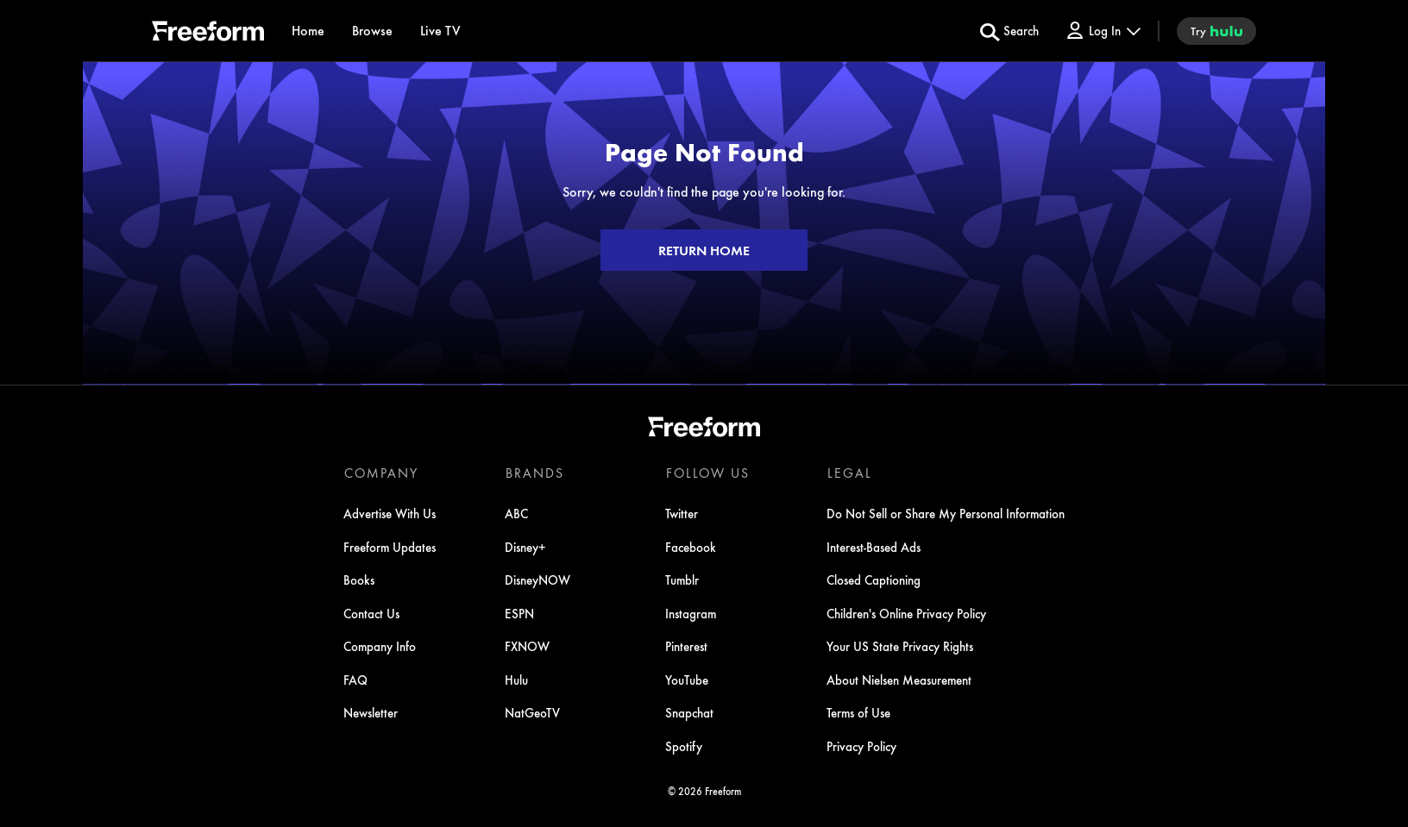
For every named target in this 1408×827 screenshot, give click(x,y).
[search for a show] (1009, 31)
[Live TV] (440, 30)
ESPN (519, 614)
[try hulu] (1216, 31)
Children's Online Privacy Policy (905, 614)
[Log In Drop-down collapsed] (1103, 30)
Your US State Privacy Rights (899, 646)
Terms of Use (857, 713)
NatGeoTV (532, 713)
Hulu (516, 680)
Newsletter (371, 713)
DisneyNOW (537, 580)
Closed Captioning (873, 580)
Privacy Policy (861, 746)
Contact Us (372, 614)
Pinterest (686, 646)
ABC (516, 514)
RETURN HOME (704, 250)
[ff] (208, 33)
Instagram (690, 614)
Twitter (681, 514)
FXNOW (527, 646)
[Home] (308, 30)
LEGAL (848, 472)
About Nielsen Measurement (898, 680)
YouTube (686, 680)
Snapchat (689, 713)
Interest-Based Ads (873, 547)
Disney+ (525, 547)
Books (359, 580)
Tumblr (682, 580)
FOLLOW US (707, 472)
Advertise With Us (390, 514)
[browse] (372, 30)
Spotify (683, 746)
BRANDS (534, 472)
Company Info (380, 646)
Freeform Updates (390, 547)
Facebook (690, 547)
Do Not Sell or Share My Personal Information (945, 514)
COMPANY (381, 472)
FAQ (356, 680)
